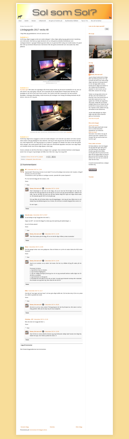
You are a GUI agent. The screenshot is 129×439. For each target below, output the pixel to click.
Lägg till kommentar (26, 345)
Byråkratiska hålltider (71, 21)
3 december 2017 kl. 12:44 (52, 260)
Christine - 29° (29, 319)
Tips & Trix (84, 21)
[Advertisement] (51, 410)
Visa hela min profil (94, 118)
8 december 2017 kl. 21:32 (41, 319)
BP (26, 169)
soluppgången (69, 132)
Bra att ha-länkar (96, 21)
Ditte (26, 291)
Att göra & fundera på (55, 21)
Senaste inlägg (25, 427)
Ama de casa (28, 215)
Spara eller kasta (37, 159)
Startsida (52, 427)
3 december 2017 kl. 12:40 (52, 234)
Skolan (33, 21)
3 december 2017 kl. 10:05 (36, 247)
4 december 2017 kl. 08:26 (52, 304)
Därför (27, 21)
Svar (28, 185)
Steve (26, 247)
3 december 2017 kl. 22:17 (35, 291)
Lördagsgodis (29, 159)
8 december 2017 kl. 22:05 (52, 331)
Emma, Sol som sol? (36, 188)
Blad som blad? (93, 132)
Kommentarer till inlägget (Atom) (38, 430)
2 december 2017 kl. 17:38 (34, 169)
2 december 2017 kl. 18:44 (52, 188)
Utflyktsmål (42, 21)
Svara (26, 181)
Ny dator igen (24, 89)
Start (20, 21)
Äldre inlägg (79, 427)
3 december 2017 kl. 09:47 (40, 215)
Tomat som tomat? (94, 125)
